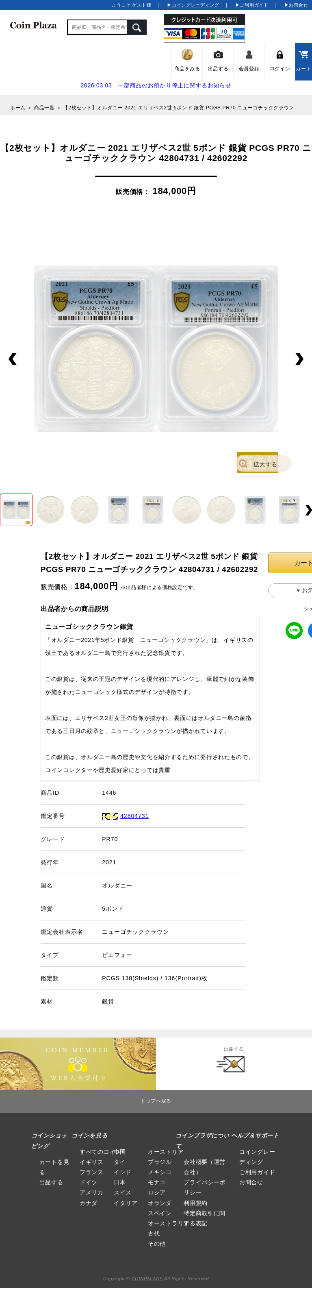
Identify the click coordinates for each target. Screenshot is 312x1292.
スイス (123, 1192)
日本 (120, 1182)
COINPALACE (147, 1278)
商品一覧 (44, 108)
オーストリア (166, 1151)
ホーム (18, 108)
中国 (120, 1151)
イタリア (126, 1203)
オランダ (160, 1203)
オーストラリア (169, 1223)
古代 (154, 1233)
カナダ (89, 1203)
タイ (120, 1162)
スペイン (160, 1213)
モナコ (157, 1182)
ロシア (157, 1192)
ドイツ (89, 1182)
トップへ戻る (156, 1101)
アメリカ (92, 1192)
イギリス (92, 1162)
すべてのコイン (100, 1151)
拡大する (265, 464)
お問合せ (251, 1182)
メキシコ (160, 1172)
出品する (51, 1182)
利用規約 (196, 1203)
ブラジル (160, 1162)
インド (123, 1172)
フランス (92, 1172)
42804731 (134, 816)
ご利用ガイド (257, 1172)
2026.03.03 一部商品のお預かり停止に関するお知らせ (155, 85)
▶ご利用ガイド (252, 4)
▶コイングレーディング (193, 4)
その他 (157, 1243)
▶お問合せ (296, 4)
